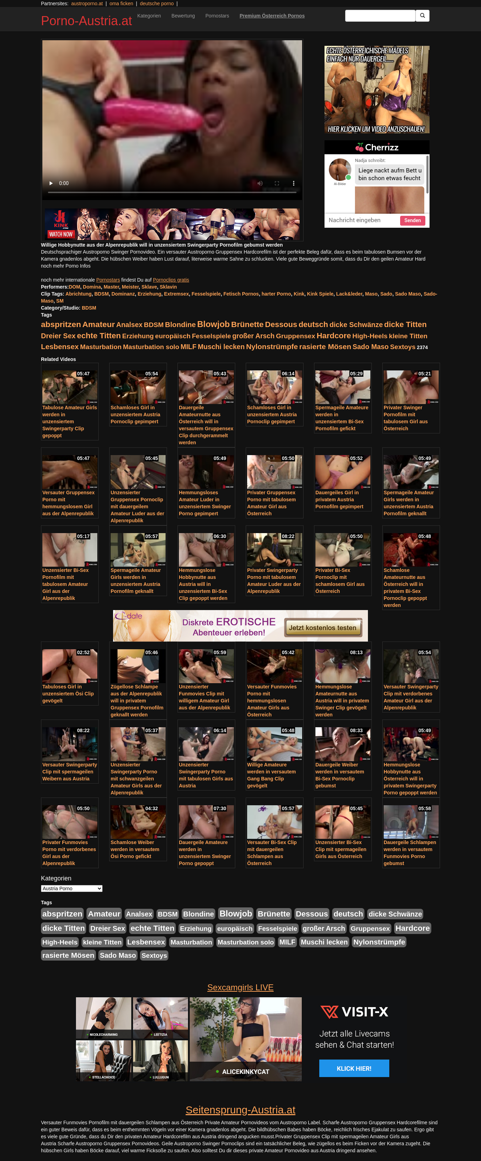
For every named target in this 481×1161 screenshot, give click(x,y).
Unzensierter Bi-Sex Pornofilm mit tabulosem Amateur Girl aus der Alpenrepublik (65, 584)
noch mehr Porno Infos (66, 266)
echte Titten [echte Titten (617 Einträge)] (99, 335)
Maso (371, 294)
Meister (130, 287)
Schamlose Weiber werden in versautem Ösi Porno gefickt (135, 849)
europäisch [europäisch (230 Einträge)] (172, 336)
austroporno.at (87, 3)
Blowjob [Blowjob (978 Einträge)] (213, 324)
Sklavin (168, 287)
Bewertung (183, 16)
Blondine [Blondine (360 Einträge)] (180, 324)
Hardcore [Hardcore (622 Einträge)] (333, 335)
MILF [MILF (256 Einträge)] (188, 347)
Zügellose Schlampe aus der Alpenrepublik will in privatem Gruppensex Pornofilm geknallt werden (137, 700)
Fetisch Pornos (241, 294)
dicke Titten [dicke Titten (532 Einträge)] (405, 324)
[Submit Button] (423, 16)
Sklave (149, 287)
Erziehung (149, 294)
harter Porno (276, 294)
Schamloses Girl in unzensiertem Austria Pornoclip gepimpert (135, 414)
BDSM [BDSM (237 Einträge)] (153, 324)
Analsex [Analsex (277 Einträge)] (129, 324)
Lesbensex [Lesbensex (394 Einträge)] (60, 346)
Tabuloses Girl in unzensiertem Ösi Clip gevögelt (68, 693)
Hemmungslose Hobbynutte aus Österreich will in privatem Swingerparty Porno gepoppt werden (410, 778)
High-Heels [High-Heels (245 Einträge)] (370, 336)
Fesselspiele (206, 294)
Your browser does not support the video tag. (172, 120)
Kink (299, 294)
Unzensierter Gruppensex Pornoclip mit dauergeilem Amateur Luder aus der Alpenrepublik (137, 506)
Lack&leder (349, 294)
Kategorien (149, 16)
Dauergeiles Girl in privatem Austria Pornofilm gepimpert (339, 499)
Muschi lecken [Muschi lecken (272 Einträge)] (221, 347)
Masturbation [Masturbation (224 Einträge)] (101, 347)
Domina (92, 287)
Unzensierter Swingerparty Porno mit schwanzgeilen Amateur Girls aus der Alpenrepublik (136, 778)
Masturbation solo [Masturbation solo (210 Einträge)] (151, 347)
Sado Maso (408, 294)
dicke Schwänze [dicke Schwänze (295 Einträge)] (356, 324)
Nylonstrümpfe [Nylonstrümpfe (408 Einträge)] (272, 346)
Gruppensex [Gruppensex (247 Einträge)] (295, 336)
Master (111, 287)
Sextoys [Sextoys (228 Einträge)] (403, 347)
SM (60, 301)
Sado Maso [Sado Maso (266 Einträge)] (371, 347)
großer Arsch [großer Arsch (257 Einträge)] (253, 336)
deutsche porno (157, 3)
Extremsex (176, 294)
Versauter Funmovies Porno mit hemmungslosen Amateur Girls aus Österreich (272, 700)
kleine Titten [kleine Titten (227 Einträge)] (408, 336)
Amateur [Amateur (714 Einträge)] (98, 324)
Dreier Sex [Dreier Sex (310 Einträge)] (58, 336)
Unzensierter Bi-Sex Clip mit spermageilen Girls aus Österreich (340, 849)
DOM (74, 287)
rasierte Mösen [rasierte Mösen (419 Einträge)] (325, 346)
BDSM (101, 294)
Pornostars (217, 16)
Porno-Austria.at (86, 21)
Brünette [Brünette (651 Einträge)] (247, 324)
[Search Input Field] (380, 16)
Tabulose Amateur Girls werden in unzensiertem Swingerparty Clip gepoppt (69, 421)
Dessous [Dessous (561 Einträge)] (281, 324)
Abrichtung (78, 294)
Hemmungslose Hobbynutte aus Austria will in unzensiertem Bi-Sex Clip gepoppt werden (203, 584)
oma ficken (121, 3)
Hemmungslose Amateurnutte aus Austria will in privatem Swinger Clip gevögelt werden (342, 700)
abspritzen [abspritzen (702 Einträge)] (61, 324)
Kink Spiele (320, 294)
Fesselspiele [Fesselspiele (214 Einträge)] (211, 336)
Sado (386, 294)
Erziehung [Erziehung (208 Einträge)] (138, 336)
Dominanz (123, 294)
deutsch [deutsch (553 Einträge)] (313, 324)
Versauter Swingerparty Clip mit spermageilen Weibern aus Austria (69, 771)
